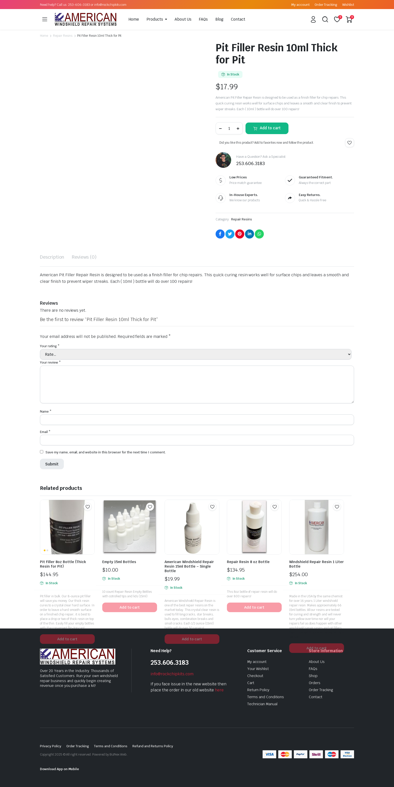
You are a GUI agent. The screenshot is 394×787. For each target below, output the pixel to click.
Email (45, 432)
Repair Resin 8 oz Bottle (248, 562)
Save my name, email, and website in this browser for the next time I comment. (105, 452)
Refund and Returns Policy (152, 746)
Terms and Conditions (265, 697)
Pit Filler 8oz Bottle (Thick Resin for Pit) (63, 564)
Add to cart (270, 128)
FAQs (203, 19)
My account (300, 5)
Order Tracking (326, 5)
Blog (219, 19)
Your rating (50, 346)
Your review (50, 362)
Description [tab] (52, 257)
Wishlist (348, 5)
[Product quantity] (229, 128)
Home (134, 19)
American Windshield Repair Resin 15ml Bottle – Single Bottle (189, 566)
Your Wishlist (258, 668)
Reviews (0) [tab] (84, 257)
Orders (314, 683)
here (219, 690)
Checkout (255, 676)
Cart (250, 683)
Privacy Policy (50, 746)
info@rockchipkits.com (172, 674)
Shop (313, 676)
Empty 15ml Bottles (119, 562)
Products (154, 19)
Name (46, 411)
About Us (183, 19)
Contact (238, 19)
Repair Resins (62, 36)
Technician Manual (262, 704)
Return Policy (258, 690)
